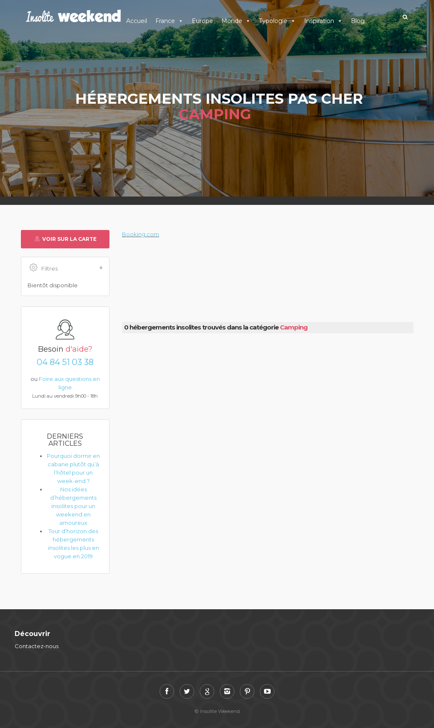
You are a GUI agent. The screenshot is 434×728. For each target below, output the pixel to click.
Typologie (277, 21)
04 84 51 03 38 (65, 362)
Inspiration (323, 21)
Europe (202, 21)
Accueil (136, 21)
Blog (358, 21)
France (169, 21)
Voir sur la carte (65, 239)
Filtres (66, 268)
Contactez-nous (36, 646)
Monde (236, 21)
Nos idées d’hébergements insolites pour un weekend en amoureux (73, 506)
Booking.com (140, 234)
